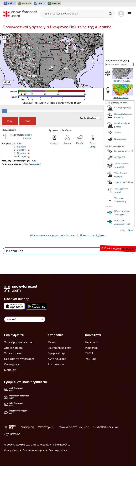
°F (132, 230)
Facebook (91, 342)
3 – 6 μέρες (20, 146)
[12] (128, 224)
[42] (123, 167)
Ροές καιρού (56, 364)
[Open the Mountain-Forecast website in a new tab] (24, 3)
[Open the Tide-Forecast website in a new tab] (40, 3)
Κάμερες (54, 143)
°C (124, 230)
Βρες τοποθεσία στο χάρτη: (117, 60)
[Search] (110, 13)
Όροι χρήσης (11, 450)
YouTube (90, 359)
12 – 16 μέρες (20, 156)
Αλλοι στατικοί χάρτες (93, 235)
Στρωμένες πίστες (122, 151)
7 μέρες (27, 138)
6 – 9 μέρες (20, 149)
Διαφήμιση (27, 427)
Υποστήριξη (46, 427)
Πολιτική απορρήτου (34, 450)
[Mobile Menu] (129, 14)
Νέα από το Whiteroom (19, 359)
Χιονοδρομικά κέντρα (18, 342)
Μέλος (52, 342)
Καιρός (80, 143)
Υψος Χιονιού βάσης (123, 182)
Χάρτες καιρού (13, 347)
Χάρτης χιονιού (121, 80)
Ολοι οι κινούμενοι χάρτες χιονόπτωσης (53, 235)
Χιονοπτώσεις (13, 353)
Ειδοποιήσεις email (59, 347)
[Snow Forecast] (20, 13)
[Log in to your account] (121, 14)
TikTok (89, 353)
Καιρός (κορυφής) (122, 107)
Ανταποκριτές (57, 359)
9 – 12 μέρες (20, 153)
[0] (132, 151)
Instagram (91, 347)
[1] (125, 214)
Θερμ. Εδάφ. (93, 145)
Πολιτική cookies (58, 450)
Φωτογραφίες (13, 364)
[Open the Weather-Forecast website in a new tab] (54, 3)
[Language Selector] (24, 319)
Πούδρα (118, 157)
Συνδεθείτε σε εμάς (106, 427)
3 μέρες (27, 134)
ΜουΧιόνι (10, 370)
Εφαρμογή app (57, 353)
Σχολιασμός (12, 434)
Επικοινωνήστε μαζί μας (73, 427)
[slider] (4, 111)
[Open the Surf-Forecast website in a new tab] (9, 3)
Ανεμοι (67, 143)
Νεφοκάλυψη (120, 139)
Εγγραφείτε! (35, 164)
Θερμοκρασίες (121, 97)
